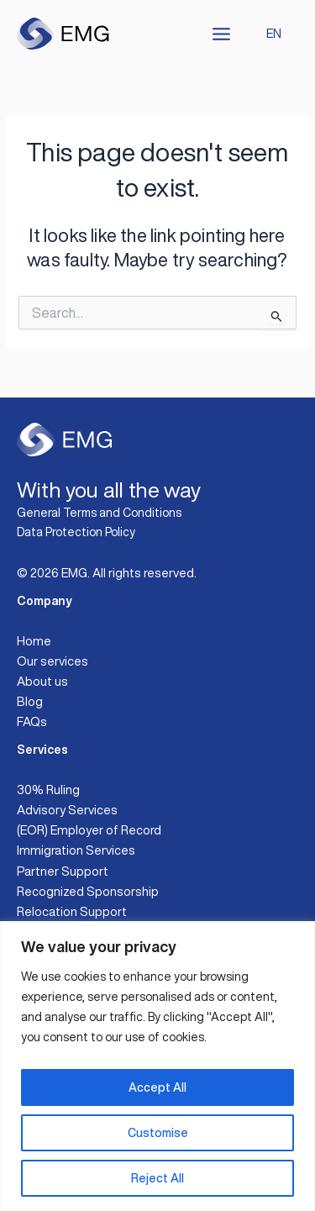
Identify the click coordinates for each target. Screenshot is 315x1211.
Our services (52, 661)
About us (42, 681)
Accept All (157, 1087)
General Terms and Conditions (99, 513)
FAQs (32, 721)
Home (34, 640)
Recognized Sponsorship (88, 891)
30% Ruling (48, 789)
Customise (158, 1133)
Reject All (157, 1178)
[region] (157, 1066)
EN (273, 33)
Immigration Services (76, 850)
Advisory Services (67, 809)
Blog (30, 701)
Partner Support (62, 871)
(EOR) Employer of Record (89, 830)
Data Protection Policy (76, 532)
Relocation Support (72, 911)
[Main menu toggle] (221, 34)
